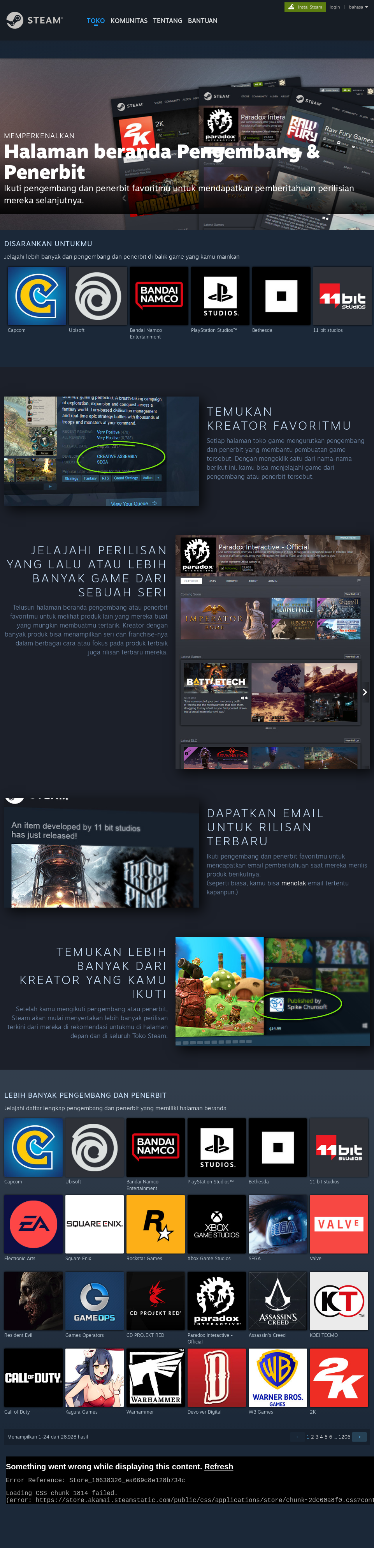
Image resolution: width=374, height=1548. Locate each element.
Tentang (168, 21)
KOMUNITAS (129, 21)
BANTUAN (203, 21)
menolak (293, 883)
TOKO (96, 21)
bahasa (356, 7)
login (335, 7)
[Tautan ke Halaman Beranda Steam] (40, 26)
